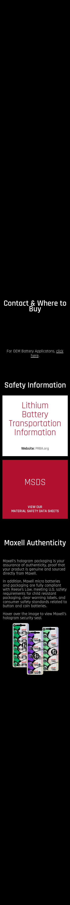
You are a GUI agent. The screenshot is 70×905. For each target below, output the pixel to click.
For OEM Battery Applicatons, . (35, 353)
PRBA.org (42, 448)
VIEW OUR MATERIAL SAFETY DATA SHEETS (35, 508)
